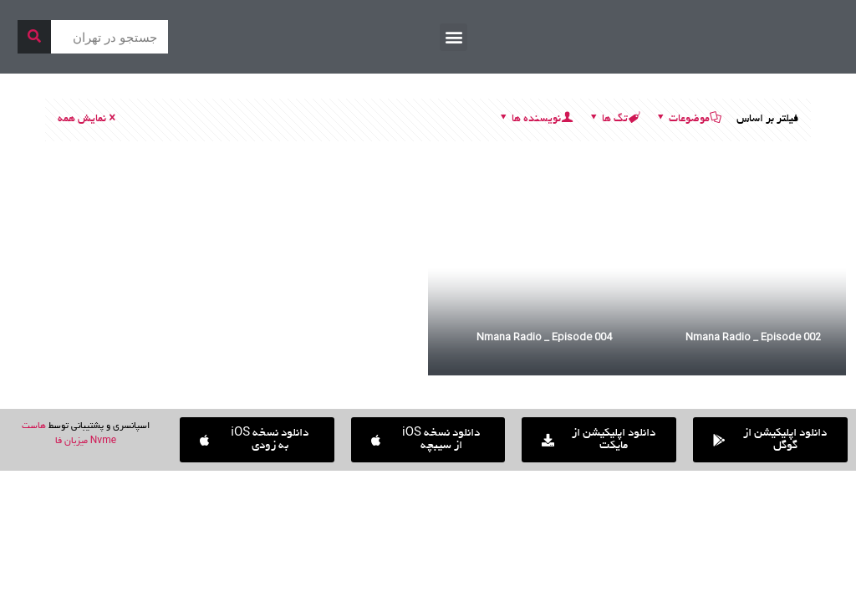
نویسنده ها (535, 119)
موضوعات (688, 119)
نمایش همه (88, 119)
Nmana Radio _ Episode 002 (753, 337)
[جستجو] (34, 37)
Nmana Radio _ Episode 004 (544, 337)
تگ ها (613, 119)
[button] (453, 37)
